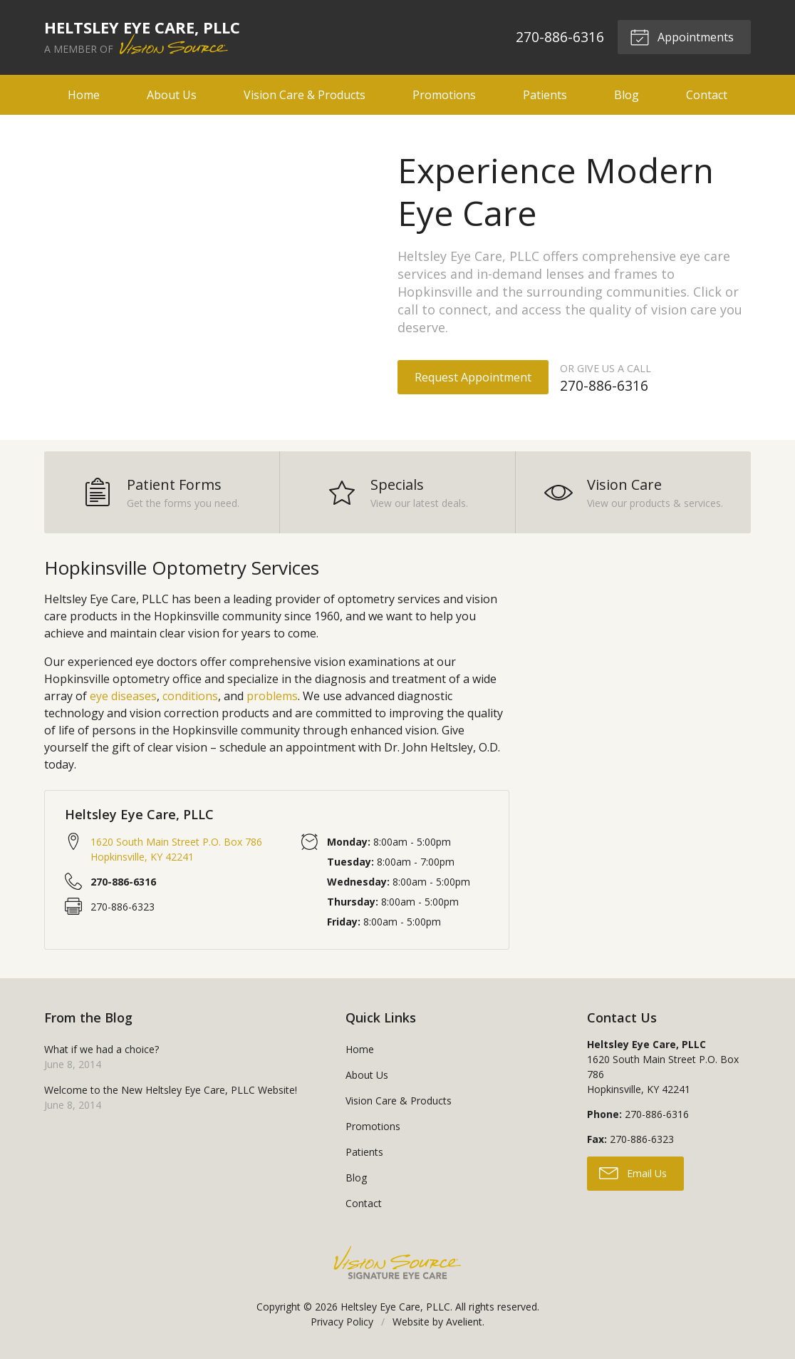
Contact (706, 95)
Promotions (444, 95)
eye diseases (123, 696)
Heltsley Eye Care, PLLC (395, 1306)
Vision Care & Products (304, 95)
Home (84, 95)
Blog (626, 95)
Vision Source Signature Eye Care (397, 1262)
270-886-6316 (560, 36)
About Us (172, 95)
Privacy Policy (342, 1321)
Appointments (682, 36)
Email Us (633, 1172)
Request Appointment (473, 377)
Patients (545, 95)
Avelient (464, 1321)
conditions (190, 696)
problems (272, 696)
